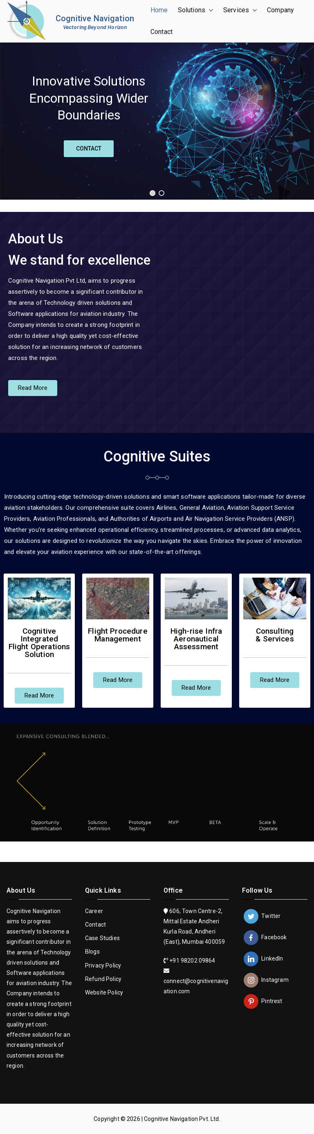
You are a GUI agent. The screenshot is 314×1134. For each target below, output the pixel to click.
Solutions (195, 10)
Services (240, 10)
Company (280, 10)
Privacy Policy (103, 965)
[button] (209, 10)
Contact (161, 32)
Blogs (92, 951)
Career (94, 911)
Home (159, 10)
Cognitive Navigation (95, 18)
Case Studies (102, 938)
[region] (157, 121)
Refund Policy (103, 979)
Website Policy (104, 992)
